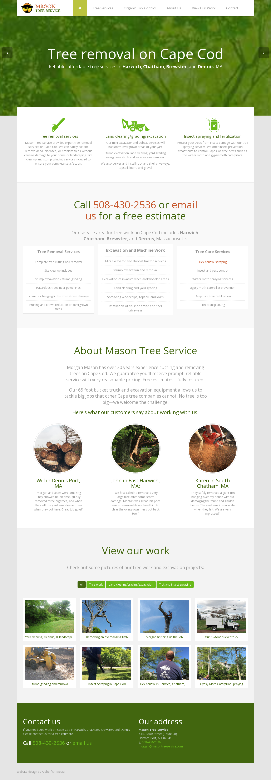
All (81, 584)
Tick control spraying (213, 262)
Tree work (96, 584)
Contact (232, 8)
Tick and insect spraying (175, 584)
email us (82, 742)
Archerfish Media (53, 772)
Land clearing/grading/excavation (131, 584)
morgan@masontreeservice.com (161, 746)
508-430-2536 (124, 204)
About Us (174, 8)
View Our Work (204, 8)
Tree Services (102, 8)
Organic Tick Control (140, 8)
